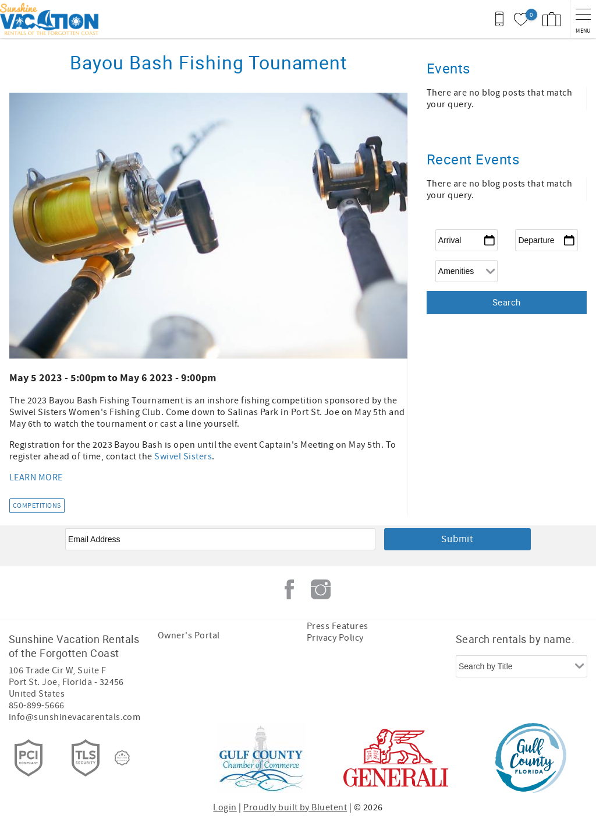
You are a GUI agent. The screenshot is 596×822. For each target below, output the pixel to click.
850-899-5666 (37, 705)
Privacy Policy (335, 638)
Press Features (337, 626)
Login (224, 807)
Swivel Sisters (183, 456)
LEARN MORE (36, 477)
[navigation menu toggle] (583, 19)
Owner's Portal (189, 635)
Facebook (289, 589)
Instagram (320, 589)
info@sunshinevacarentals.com (74, 717)
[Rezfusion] (122, 758)
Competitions (37, 505)
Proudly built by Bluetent (295, 807)
